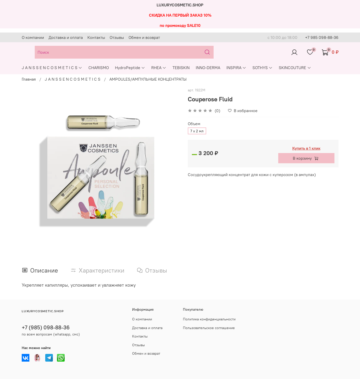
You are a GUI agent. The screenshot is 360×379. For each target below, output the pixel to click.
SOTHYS (262, 67)
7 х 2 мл (197, 131)
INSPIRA (236, 67)
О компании (33, 37)
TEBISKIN (181, 67)
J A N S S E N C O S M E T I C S (52, 67)
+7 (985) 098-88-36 (46, 327)
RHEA (158, 67)
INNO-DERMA (208, 67)
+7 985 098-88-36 (322, 37)
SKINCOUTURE (295, 67)
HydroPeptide (130, 67)
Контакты (96, 37)
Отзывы (117, 37)
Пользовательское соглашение (209, 328)
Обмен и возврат (144, 37)
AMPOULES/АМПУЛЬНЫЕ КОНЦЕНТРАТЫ (148, 79)
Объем (194, 123)
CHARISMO (98, 67)
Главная (29, 79)
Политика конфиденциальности (209, 319)
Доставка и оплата (66, 37)
